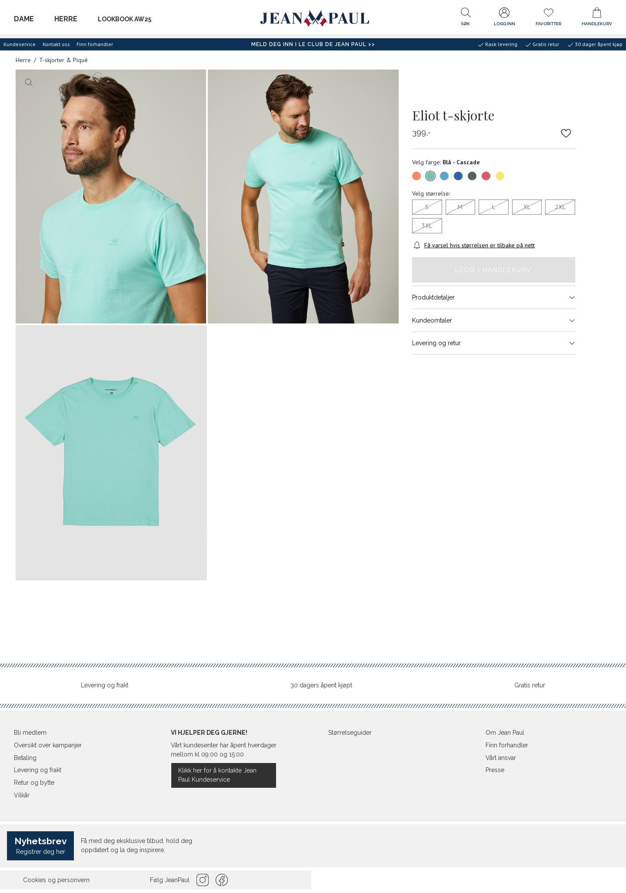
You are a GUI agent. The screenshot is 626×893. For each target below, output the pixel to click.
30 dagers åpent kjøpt (321, 685)
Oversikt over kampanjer (48, 745)
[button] (465, 18)
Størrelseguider (350, 732)
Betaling (25, 757)
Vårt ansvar (501, 757)
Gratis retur (529, 685)
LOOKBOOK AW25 (124, 19)
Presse (495, 769)
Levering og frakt (104, 685)
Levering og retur (493, 343)
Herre (65, 19)
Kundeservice (19, 44)
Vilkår (22, 795)
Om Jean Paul (505, 732)
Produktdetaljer (493, 297)
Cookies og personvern (56, 879)
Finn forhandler (95, 44)
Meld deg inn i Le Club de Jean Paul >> (313, 44)
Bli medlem (30, 732)
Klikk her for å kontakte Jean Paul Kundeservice (217, 775)
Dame (24, 19)
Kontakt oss (56, 44)
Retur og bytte (34, 782)
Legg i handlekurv (493, 269)
